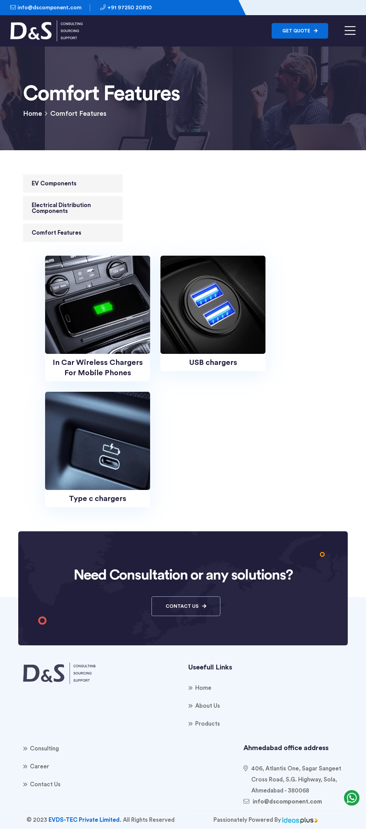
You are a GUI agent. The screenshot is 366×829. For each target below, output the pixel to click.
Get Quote (299, 31)
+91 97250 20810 (126, 7)
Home (32, 113)
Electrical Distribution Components (61, 208)
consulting (44, 748)
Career (39, 766)
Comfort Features (56, 233)
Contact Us (186, 606)
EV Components (54, 183)
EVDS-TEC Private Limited (84, 820)
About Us (207, 706)
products (207, 724)
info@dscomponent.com (46, 7)
